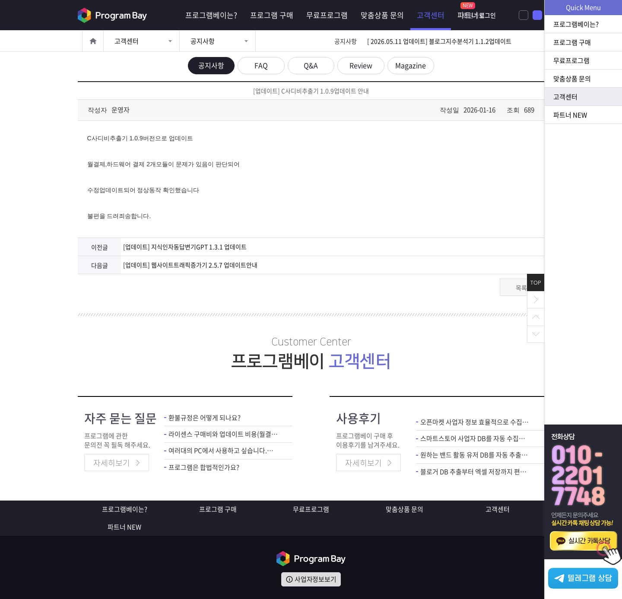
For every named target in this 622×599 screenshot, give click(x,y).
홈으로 (93, 41)
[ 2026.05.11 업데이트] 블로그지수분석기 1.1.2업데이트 (439, 41)
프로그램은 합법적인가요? (203, 466)
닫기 (535, 299)
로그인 (528, 15)
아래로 (535, 334)
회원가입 (495, 15)
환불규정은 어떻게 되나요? (204, 417)
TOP (535, 282)
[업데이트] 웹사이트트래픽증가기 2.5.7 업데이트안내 (190, 264)
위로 (535, 317)
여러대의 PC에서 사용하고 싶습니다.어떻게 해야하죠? (223, 450)
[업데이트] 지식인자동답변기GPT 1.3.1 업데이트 (185, 246)
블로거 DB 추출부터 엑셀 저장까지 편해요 (475, 470)
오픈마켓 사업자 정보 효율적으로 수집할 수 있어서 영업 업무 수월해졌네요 (475, 421)
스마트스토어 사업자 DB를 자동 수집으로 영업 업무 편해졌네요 (475, 437)
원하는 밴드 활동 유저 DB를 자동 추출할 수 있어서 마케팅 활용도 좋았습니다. (475, 454)
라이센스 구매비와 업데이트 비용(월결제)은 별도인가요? (223, 433)
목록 (521, 286)
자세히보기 (111, 462)
